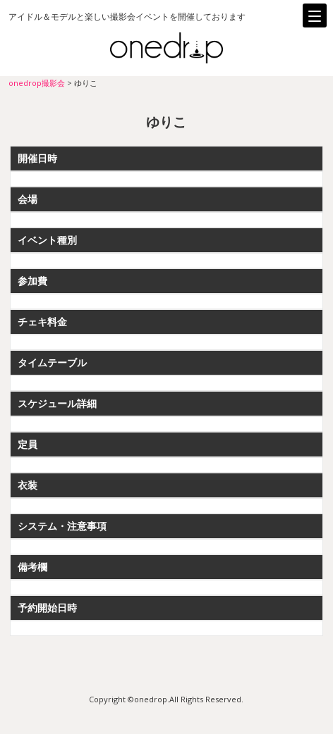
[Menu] (315, 15)
